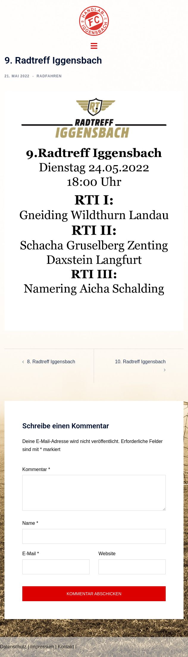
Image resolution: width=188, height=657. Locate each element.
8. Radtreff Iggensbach (51, 361)
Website (107, 553)
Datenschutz (13, 646)
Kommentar (36, 469)
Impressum (42, 646)
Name (30, 523)
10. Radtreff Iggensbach (140, 361)
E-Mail (30, 553)
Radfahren (49, 76)
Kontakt (66, 646)
